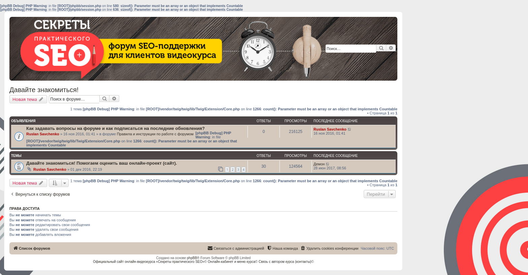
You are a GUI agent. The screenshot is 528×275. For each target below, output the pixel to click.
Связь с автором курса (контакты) (285, 262)
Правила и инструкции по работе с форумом (155, 134)
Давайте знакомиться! (43, 89)
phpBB (192, 258)
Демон (319, 164)
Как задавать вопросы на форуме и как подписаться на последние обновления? (115, 128)
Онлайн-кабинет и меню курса (231, 262)
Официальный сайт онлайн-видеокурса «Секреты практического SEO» (148, 262)
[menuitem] (329, 248)
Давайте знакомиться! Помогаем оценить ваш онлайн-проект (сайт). (101, 163)
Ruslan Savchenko (42, 134)
